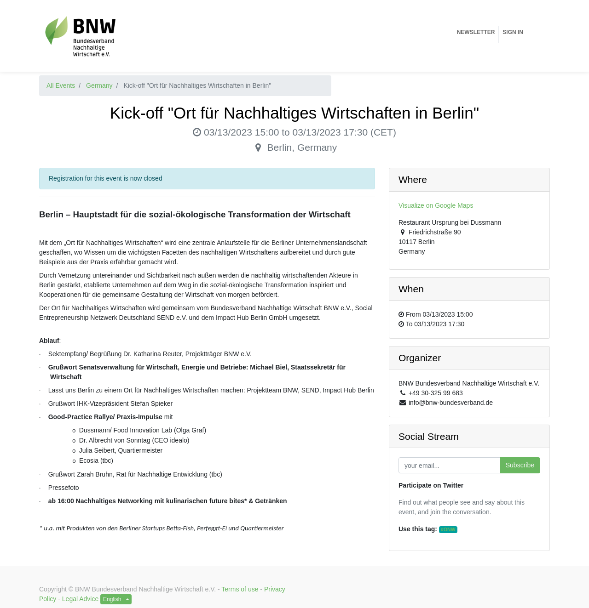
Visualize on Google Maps (435, 205)
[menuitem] (476, 32)
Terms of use (239, 589)
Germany (99, 85)
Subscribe (520, 465)
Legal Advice (80, 598)
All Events (60, 85)
